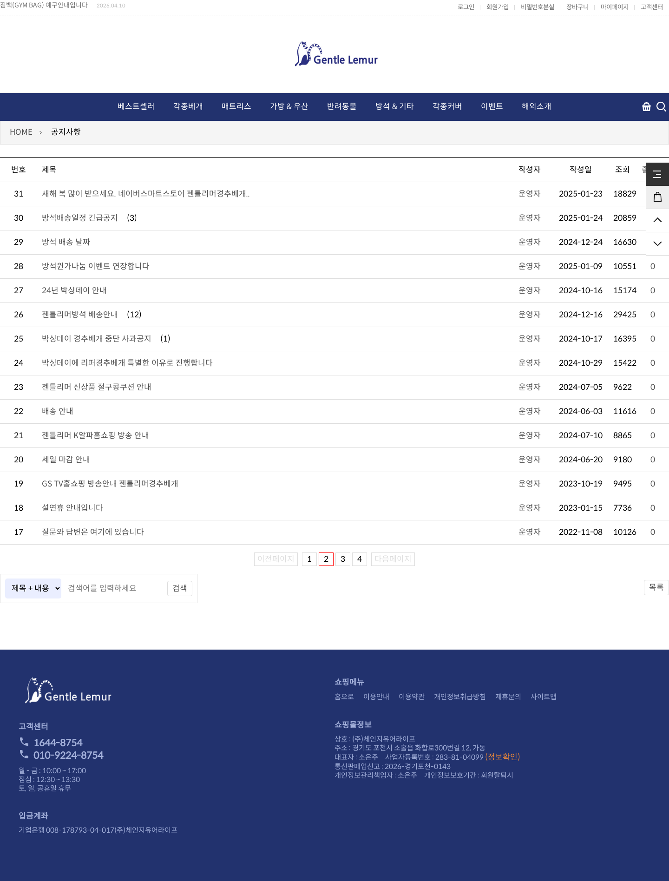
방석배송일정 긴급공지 (80, 218)
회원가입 (497, 7)
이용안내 (376, 696)
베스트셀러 (136, 107)
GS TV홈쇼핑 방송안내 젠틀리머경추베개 (110, 484)
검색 (179, 588)
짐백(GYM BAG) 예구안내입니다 (44, 5)
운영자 (529, 194)
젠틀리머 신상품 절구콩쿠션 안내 (96, 387)
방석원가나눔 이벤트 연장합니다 (96, 266)
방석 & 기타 (394, 107)
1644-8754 (50, 743)
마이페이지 (615, 7)
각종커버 (447, 107)
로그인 (466, 7)
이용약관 (412, 696)
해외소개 (536, 107)
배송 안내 (57, 411)
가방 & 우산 (289, 107)
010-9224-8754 (61, 756)
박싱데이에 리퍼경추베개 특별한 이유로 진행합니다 (127, 363)
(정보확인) (502, 757)
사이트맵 (544, 696)
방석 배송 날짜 (66, 242)
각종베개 (188, 107)
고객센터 (652, 7)
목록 (656, 587)
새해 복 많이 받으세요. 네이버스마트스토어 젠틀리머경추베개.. (146, 194)
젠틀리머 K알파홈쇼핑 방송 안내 (95, 435)
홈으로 (344, 696)
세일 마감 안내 (66, 460)
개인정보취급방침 (460, 696)
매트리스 (236, 107)
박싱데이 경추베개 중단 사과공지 (96, 339)
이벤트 (492, 107)
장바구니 (577, 7)
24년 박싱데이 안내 (74, 291)
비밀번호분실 (537, 7)
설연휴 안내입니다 (72, 508)
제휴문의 (508, 696)
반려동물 (342, 107)
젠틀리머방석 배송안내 (80, 315)
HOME (21, 132)
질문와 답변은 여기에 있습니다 (93, 532)
